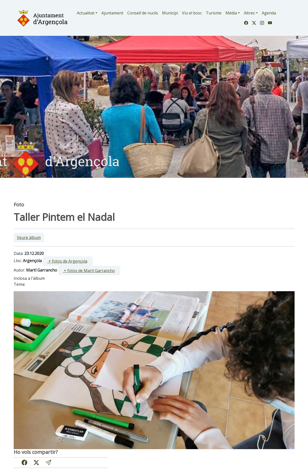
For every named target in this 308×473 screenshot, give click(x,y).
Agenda (269, 13)
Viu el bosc (192, 13)
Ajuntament (112, 13)
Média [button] (231, 13)
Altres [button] (249, 13)
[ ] (67, 261)
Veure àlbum (29, 237)
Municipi (170, 13)
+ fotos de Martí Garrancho (89, 270)
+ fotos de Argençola (67, 261)
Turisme (213, 13)
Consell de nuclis (142, 13)
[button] (48, 462)
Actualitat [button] (85, 13)
